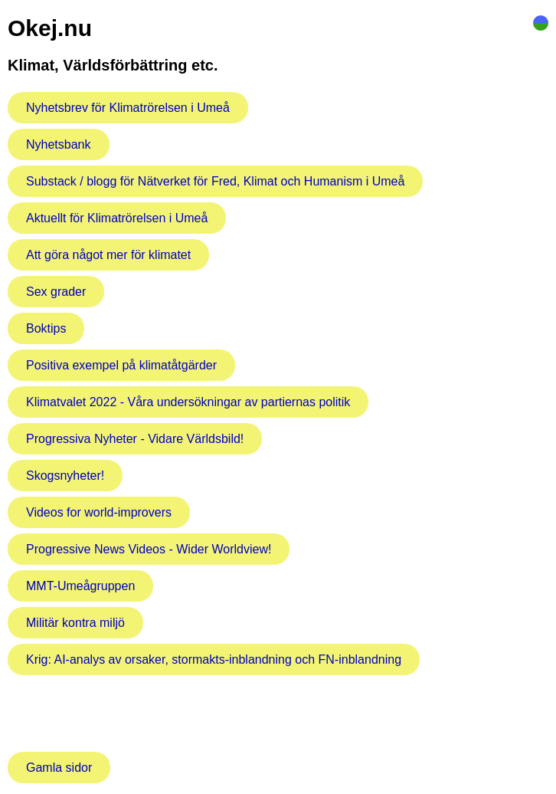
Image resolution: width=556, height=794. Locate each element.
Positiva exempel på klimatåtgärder (121, 365)
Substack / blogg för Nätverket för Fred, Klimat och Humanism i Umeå (215, 181)
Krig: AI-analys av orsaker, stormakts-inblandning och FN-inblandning (213, 659)
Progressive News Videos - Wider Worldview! (148, 549)
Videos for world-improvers (99, 512)
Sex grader (56, 291)
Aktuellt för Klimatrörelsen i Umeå (117, 218)
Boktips (46, 328)
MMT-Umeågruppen (80, 585)
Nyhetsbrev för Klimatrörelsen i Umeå (128, 107)
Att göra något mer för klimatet (108, 254)
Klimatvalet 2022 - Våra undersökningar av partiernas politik (188, 401)
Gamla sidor (59, 767)
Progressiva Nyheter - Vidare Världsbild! (135, 438)
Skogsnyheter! (65, 475)
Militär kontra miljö (75, 622)
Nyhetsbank (58, 144)
